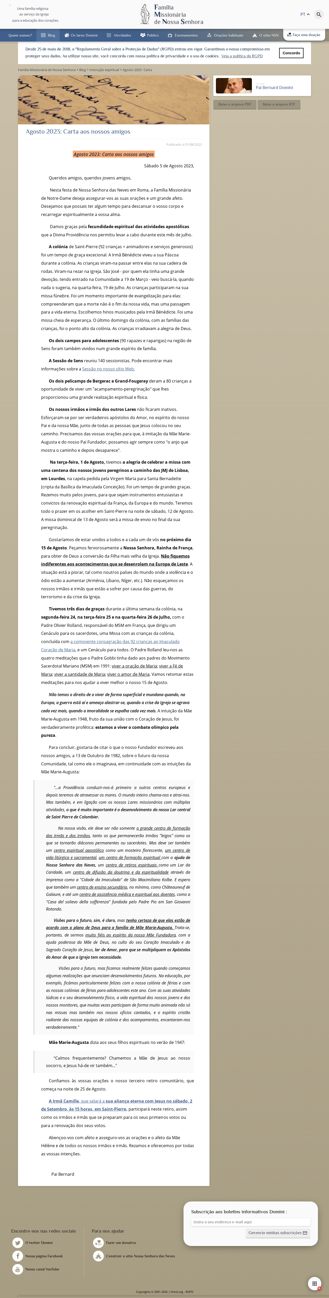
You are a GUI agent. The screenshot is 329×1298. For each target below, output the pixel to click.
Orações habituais (228, 35)
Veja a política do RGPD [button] (242, 56)
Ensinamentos (186, 35)
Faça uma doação (303, 35)
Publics (153, 35)
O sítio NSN (269, 35)
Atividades (122, 35)
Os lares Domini (84, 35)
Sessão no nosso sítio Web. (108, 369)
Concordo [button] (291, 53)
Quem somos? (20, 35)
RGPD (189, 1292)
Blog (51, 35)
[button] (235, 104)
